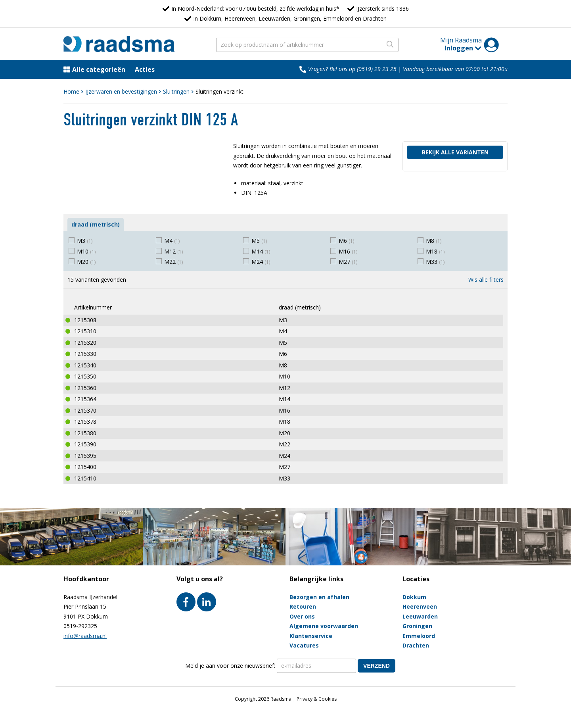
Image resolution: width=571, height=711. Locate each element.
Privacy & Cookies (317, 699)
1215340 (85, 365)
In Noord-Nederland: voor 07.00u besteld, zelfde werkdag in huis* (255, 8)
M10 (86, 251)
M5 (259, 240)
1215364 (85, 399)
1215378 (85, 421)
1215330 (85, 353)
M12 (173, 251)
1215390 (85, 444)
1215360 (85, 388)
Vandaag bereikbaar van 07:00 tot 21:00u (455, 69)
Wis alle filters (486, 279)
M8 (433, 240)
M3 (84, 240)
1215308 (85, 320)
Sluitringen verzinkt (219, 91)
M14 (260, 251)
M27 (348, 261)
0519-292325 (80, 626)
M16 (348, 251)
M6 (346, 240)
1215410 (85, 478)
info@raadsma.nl (85, 636)
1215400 (85, 467)
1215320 (85, 342)
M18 (435, 251)
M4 (172, 240)
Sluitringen (176, 91)
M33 (435, 261)
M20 (86, 261)
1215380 (85, 433)
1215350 (85, 376)
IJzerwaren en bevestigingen (121, 91)
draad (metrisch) (95, 224)
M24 (260, 261)
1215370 (85, 410)
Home (71, 91)
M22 (173, 261)
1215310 (85, 331)
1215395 (85, 455)
